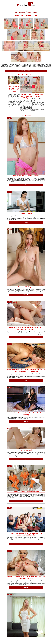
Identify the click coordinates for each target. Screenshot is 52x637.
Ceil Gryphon (26, 294)
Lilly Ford (26, 500)
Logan (26, 380)
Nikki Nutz (26, 587)
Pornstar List (22, 12)
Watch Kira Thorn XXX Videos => (26, 70)
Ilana (26, 337)
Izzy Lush (26, 459)
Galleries (35, 12)
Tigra (26, 544)
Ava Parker (26, 184)
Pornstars (29, 12)
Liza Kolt (26, 222)
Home (16, 12)
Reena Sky (26, 421)
